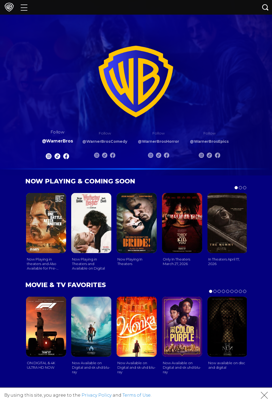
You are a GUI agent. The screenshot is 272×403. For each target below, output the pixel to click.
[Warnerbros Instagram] (48, 157)
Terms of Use (136, 395)
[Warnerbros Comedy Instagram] (96, 156)
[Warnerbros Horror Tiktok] (158, 156)
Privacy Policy (97, 395)
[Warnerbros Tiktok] (57, 157)
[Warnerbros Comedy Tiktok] (104, 156)
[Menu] (24, 7)
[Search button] (265, 7)
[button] (264, 395)
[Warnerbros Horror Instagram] (150, 156)
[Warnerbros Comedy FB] (112, 156)
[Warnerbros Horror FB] (166, 156)
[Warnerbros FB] (66, 157)
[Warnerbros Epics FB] (217, 156)
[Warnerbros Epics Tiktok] (209, 156)
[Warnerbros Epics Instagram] (201, 156)
